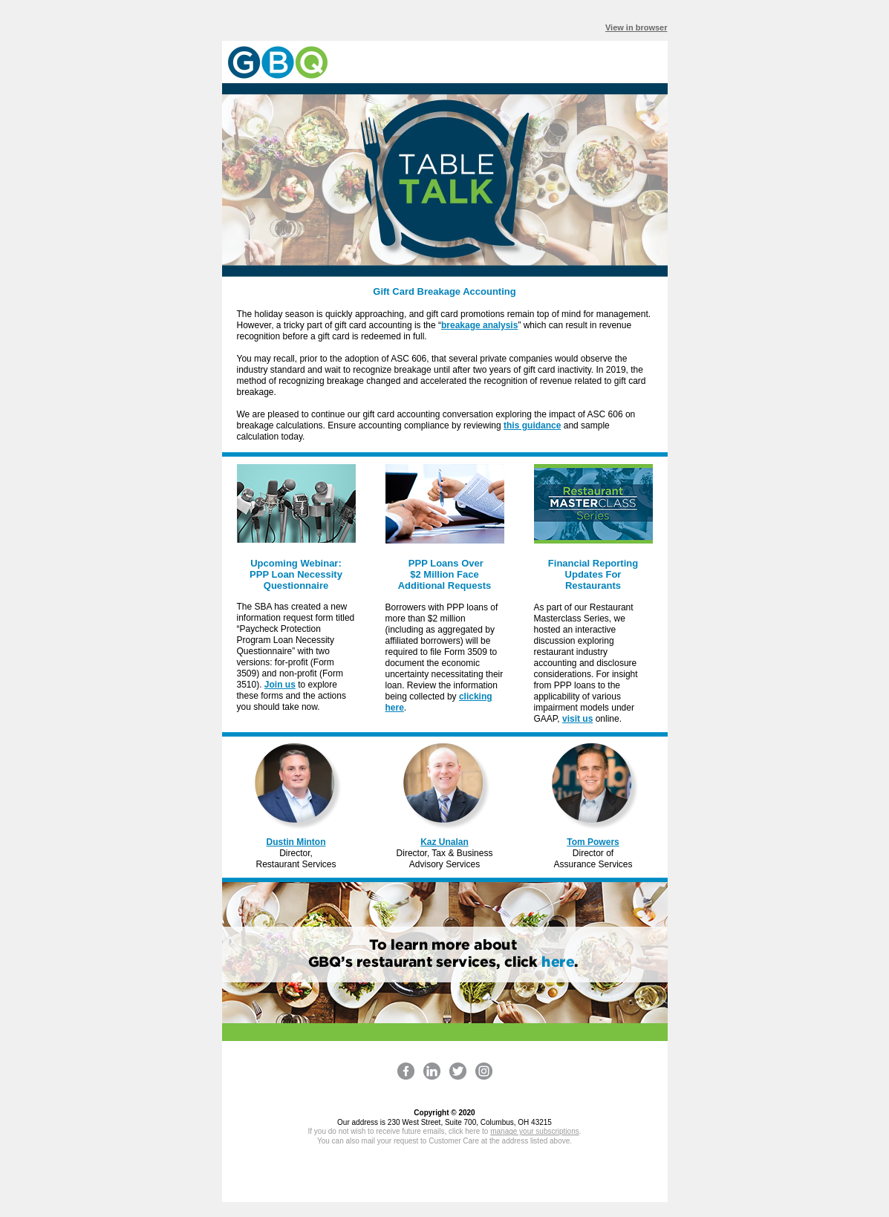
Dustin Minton (296, 842)
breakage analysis (479, 325)
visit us (577, 719)
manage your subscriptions (534, 1131)
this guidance (532, 425)
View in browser (636, 27)
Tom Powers (593, 842)
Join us (280, 684)
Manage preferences (444, 1186)
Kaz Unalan (444, 842)
